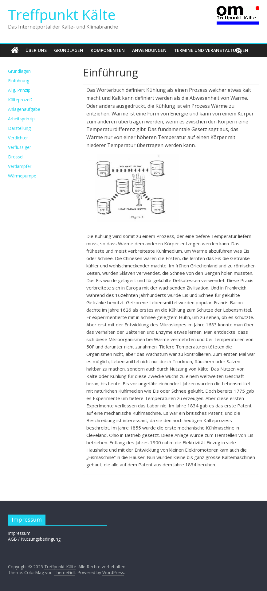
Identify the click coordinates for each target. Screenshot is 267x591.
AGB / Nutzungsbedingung (34, 539)
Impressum (19, 533)
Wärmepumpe (22, 176)
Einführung (18, 81)
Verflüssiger (19, 147)
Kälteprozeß (20, 100)
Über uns (36, 50)
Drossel (15, 157)
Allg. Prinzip (19, 90)
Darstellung (19, 128)
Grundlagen (68, 50)
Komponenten (108, 50)
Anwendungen (149, 50)
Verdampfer (19, 166)
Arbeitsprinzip (21, 119)
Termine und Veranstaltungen (211, 50)
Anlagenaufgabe (24, 109)
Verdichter (18, 138)
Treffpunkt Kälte (62, 14)
